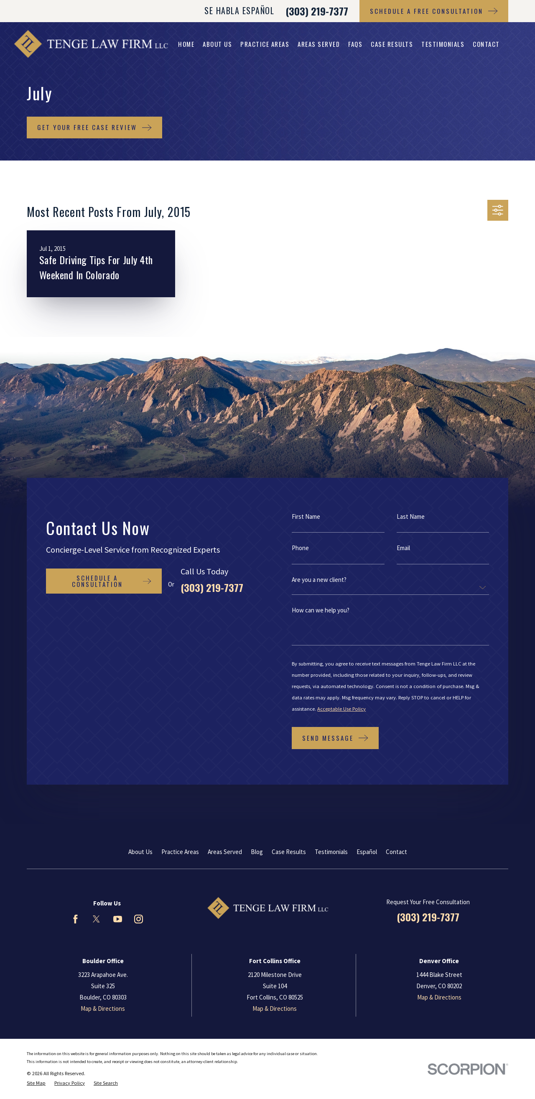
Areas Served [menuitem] (319, 43)
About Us (140, 852)
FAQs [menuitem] (355, 43)
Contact (396, 852)
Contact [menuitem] (486, 43)
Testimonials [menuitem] (442, 43)
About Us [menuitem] (217, 43)
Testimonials (331, 852)
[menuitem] (36, 1083)
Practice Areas (180, 852)
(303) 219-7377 (316, 10)
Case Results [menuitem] (392, 43)
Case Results (289, 852)
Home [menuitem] (186, 43)
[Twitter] (96, 919)
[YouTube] (117, 919)
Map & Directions (103, 1008)
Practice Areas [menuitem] (264, 43)
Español (367, 852)
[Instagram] (138, 919)
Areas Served (225, 852)
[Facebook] (75, 919)
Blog (257, 852)
